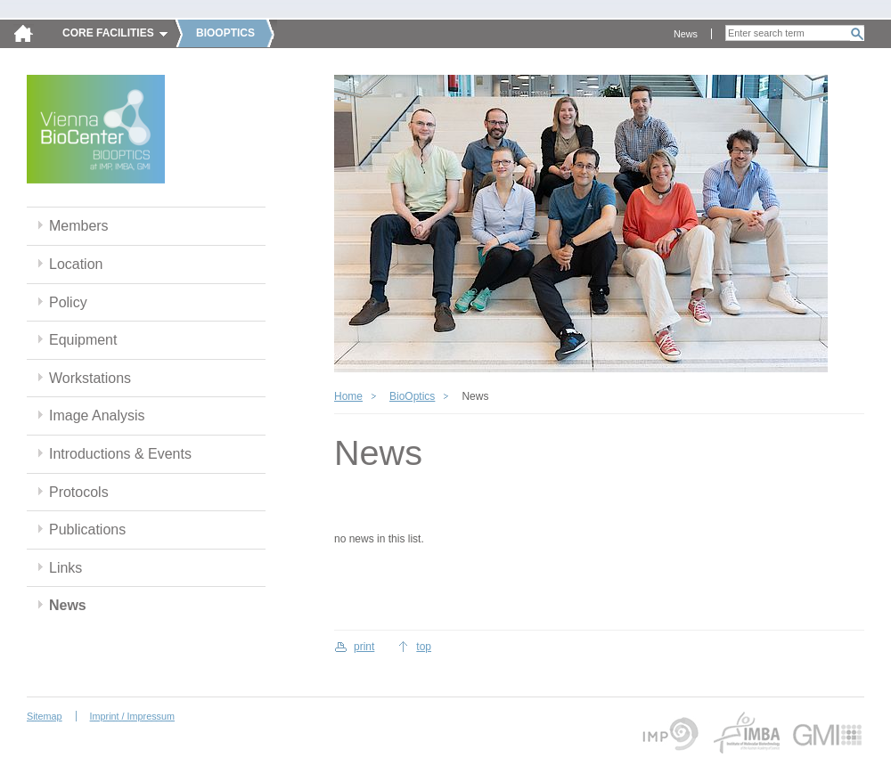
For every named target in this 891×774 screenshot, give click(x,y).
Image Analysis (97, 415)
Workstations (90, 378)
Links (65, 567)
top (423, 646)
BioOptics (412, 396)
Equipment (83, 339)
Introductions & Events (120, 453)
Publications (87, 529)
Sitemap (44, 716)
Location (75, 264)
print (364, 646)
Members (79, 225)
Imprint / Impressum (132, 716)
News (686, 34)
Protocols (79, 492)
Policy (68, 302)
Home (348, 396)
